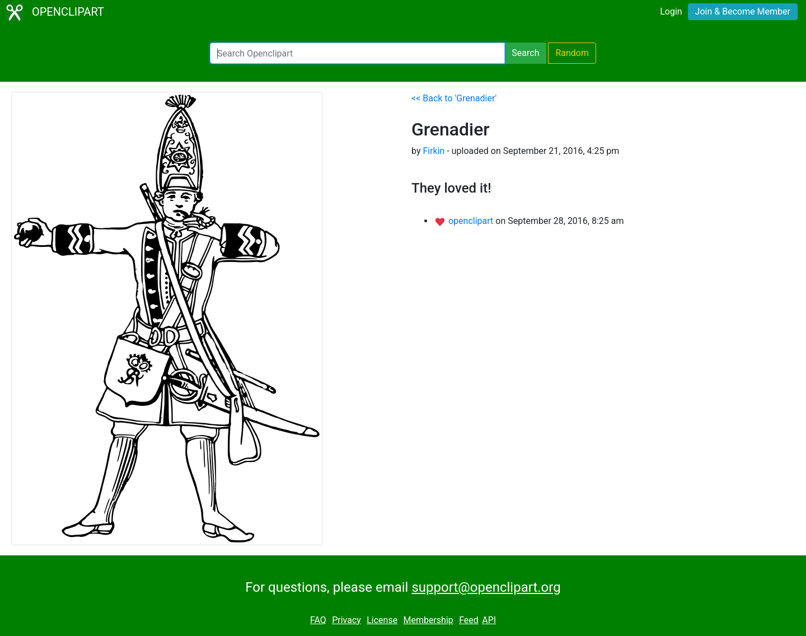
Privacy (346, 620)
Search (525, 53)
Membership (428, 620)
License (382, 620)
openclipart (471, 221)
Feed (469, 620)
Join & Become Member (742, 11)
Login (671, 11)
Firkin (433, 151)
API (489, 620)
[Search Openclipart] (357, 53)
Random (572, 53)
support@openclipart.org (485, 587)
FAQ (318, 620)
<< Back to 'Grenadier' (453, 98)
